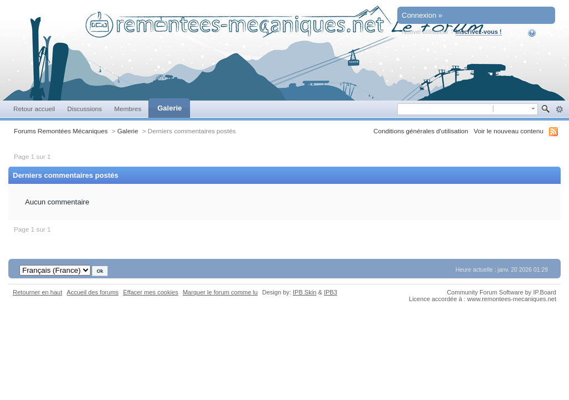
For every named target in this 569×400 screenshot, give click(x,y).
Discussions (84, 108)
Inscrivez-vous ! (479, 31)
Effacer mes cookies (150, 292)
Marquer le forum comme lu (220, 292)
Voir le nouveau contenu (508, 130)
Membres (127, 108)
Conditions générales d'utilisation (420, 130)
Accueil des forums (92, 292)
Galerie (169, 108)
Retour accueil (34, 108)
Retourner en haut (37, 292)
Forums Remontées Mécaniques (61, 130)
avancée (559, 109)
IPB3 (330, 292)
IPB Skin (304, 292)
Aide (539, 32)
